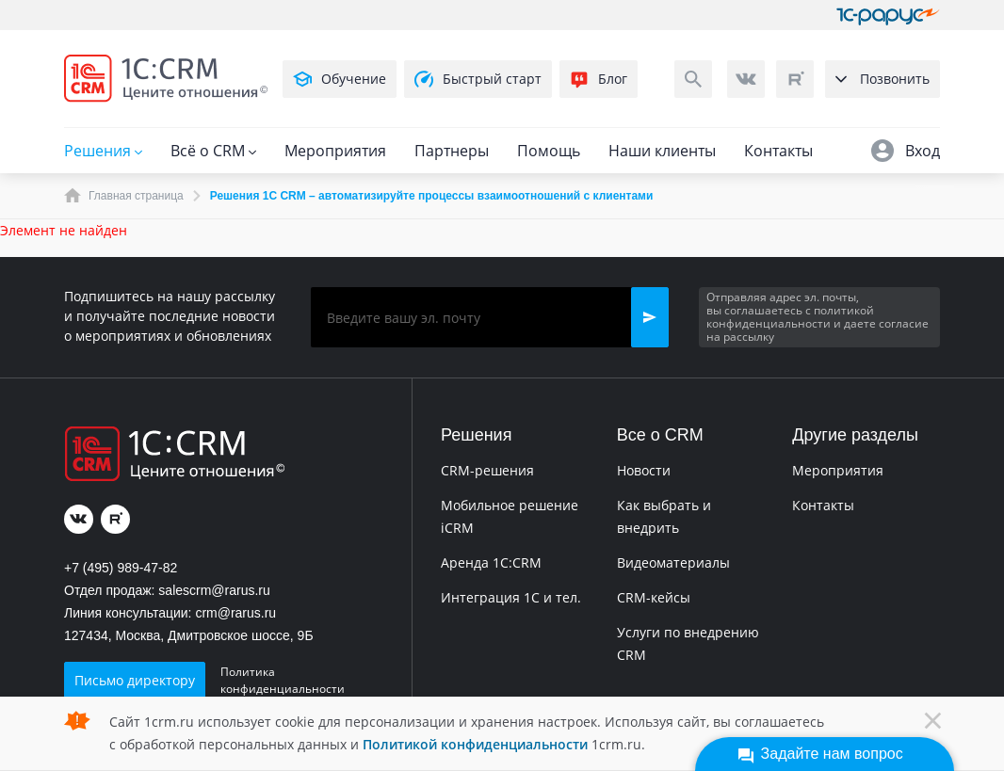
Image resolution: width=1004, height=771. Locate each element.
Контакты (778, 150)
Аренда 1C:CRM (491, 562)
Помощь (548, 150)
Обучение (339, 79)
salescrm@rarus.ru (213, 590)
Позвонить (882, 79)
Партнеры (451, 150)
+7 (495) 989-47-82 (120, 567)
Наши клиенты (662, 150)
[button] (650, 317)
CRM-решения (487, 470)
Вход (905, 150)
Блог (598, 79)
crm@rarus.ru (235, 612)
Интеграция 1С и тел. (511, 597)
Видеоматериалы (673, 562)
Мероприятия (335, 150)
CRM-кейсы (653, 597)
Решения (103, 150)
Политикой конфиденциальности (475, 744)
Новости (644, 470)
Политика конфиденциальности (282, 680)
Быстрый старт (478, 79)
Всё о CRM (213, 150)
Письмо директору (134, 680)
